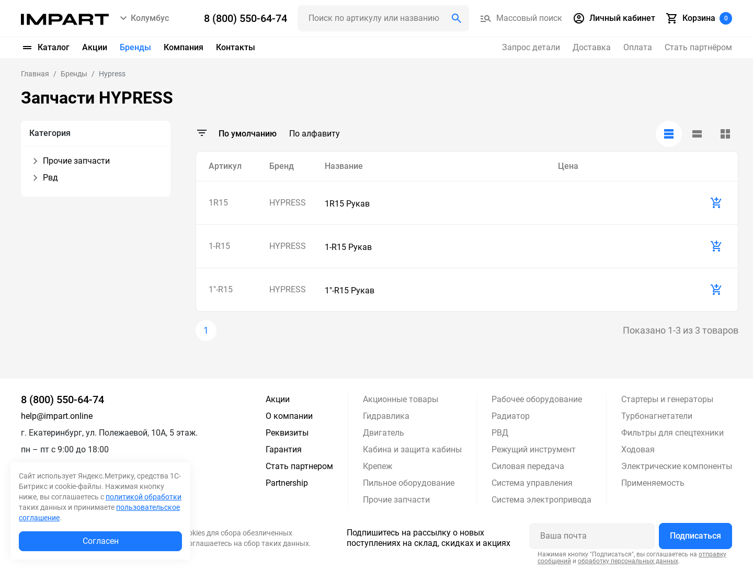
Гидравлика (386, 416)
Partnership (287, 483)
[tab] (669, 134)
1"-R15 (221, 289)
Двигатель (383, 433)
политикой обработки (143, 497)
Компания (183, 47)
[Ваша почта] (592, 536)
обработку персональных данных (628, 561)
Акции (94, 47)
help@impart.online (57, 416)
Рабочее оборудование (537, 399)
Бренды (135, 47)
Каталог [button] (45, 47)
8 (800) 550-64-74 (62, 399)
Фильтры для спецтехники (672, 433)
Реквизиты (287, 433)
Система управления (532, 483)
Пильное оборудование (408, 483)
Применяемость (652, 483)
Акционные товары (400, 399)
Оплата (637, 47)
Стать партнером (299, 466)
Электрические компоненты (676, 466)
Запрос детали (531, 47)
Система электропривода (541, 500)
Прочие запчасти (396, 500)
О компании (289, 416)
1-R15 (219, 246)
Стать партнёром (698, 47)
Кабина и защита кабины (412, 449)
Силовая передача (528, 466)
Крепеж (377, 466)
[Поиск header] (383, 18)
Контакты (235, 47)
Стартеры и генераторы (667, 399)
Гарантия (284, 449)
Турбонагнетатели (656, 416)
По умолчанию (248, 134)
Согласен (101, 541)
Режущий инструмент (534, 449)
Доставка (592, 47)
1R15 (218, 203)
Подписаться (695, 536)
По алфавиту (314, 134)
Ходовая (638, 449)
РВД (500, 433)
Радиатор (511, 416)
